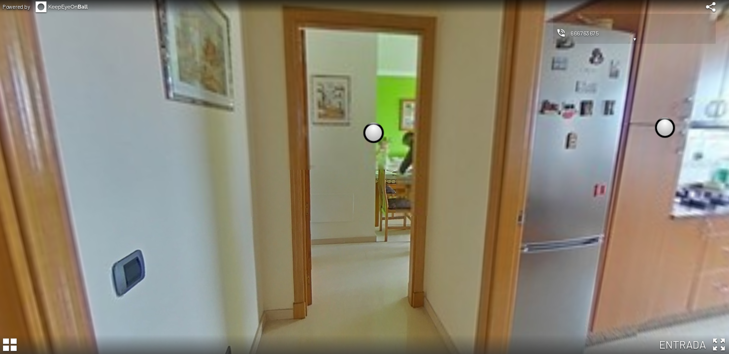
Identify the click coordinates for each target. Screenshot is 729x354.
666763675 (584, 33)
